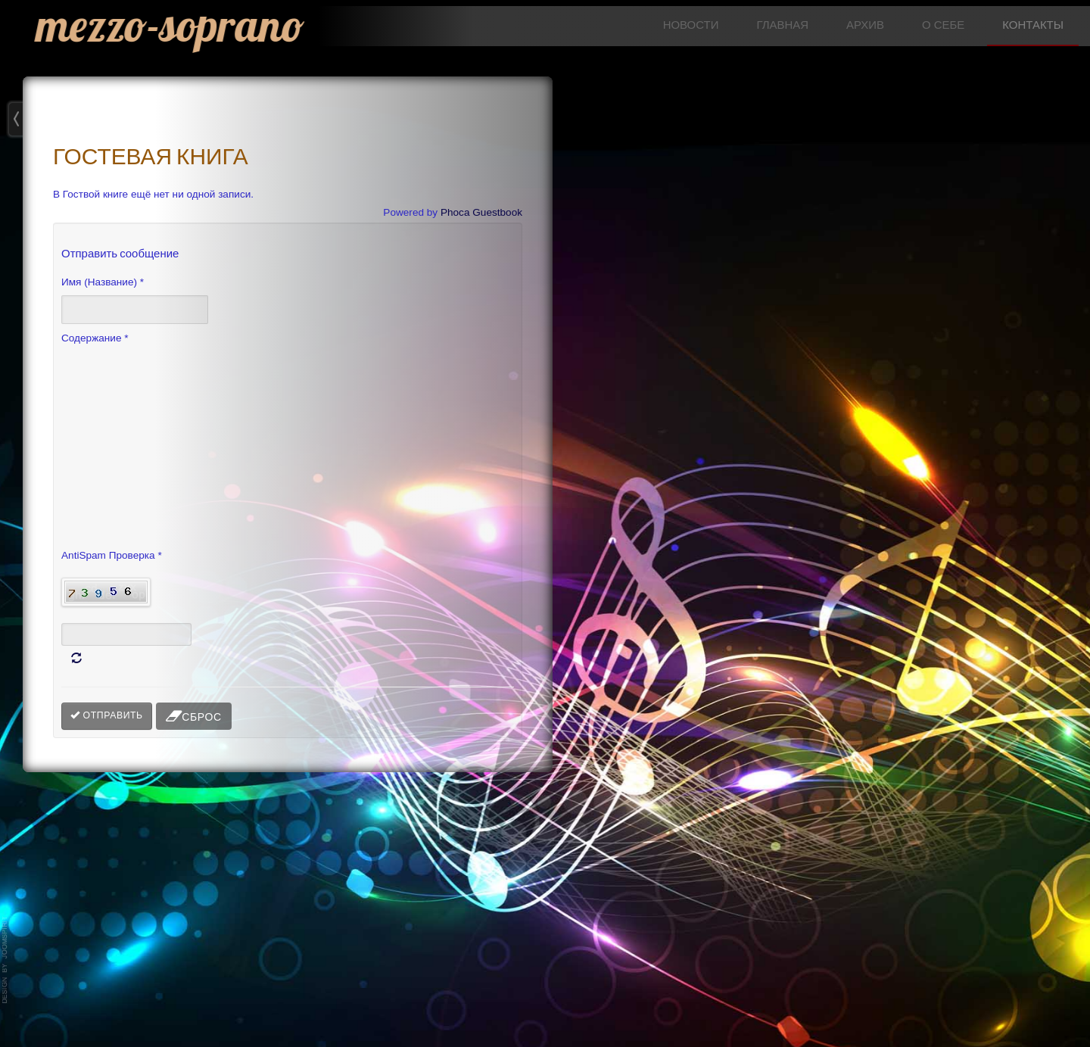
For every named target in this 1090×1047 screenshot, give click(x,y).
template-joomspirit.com (5, 960)
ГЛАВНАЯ (782, 24)
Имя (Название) (102, 281)
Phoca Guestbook (481, 212)
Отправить (106, 715)
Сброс (194, 716)
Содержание (95, 338)
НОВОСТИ (691, 24)
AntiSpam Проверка (111, 554)
